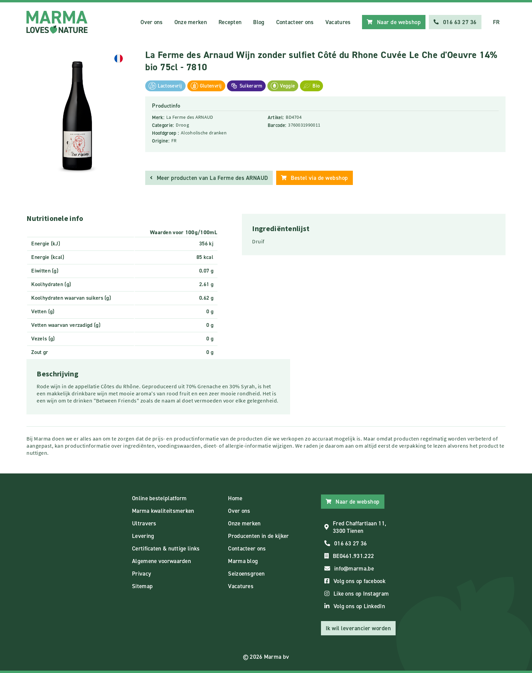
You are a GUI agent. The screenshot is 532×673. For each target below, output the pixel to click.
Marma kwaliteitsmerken (163, 511)
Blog (258, 22)
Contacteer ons (295, 22)
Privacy (141, 573)
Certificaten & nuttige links (166, 548)
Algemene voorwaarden (161, 561)
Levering (143, 536)
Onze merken (190, 22)
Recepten (230, 22)
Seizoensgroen (246, 573)
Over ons (151, 22)
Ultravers (144, 523)
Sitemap (142, 586)
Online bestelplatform (159, 498)
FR (496, 22)
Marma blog (243, 561)
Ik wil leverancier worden (358, 628)
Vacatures (338, 22)
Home (235, 498)
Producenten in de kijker (258, 536)
